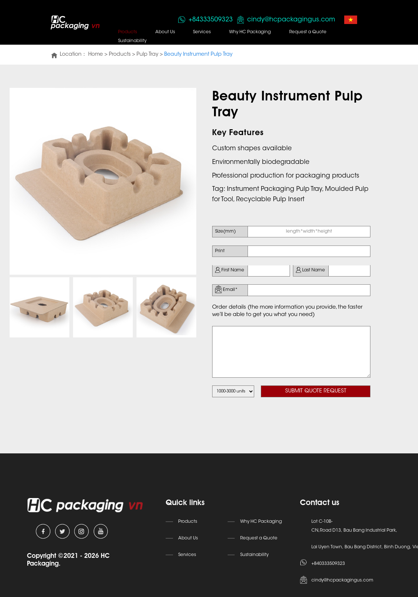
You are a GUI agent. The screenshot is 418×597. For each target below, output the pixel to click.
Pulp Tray (147, 54)
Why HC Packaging (248, 32)
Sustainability (131, 41)
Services (200, 32)
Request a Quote (305, 32)
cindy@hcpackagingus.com (289, 19)
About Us (163, 32)
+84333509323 (209, 19)
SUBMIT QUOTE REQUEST (317, 387)
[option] (103, 181)
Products (126, 32)
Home (94, 54)
